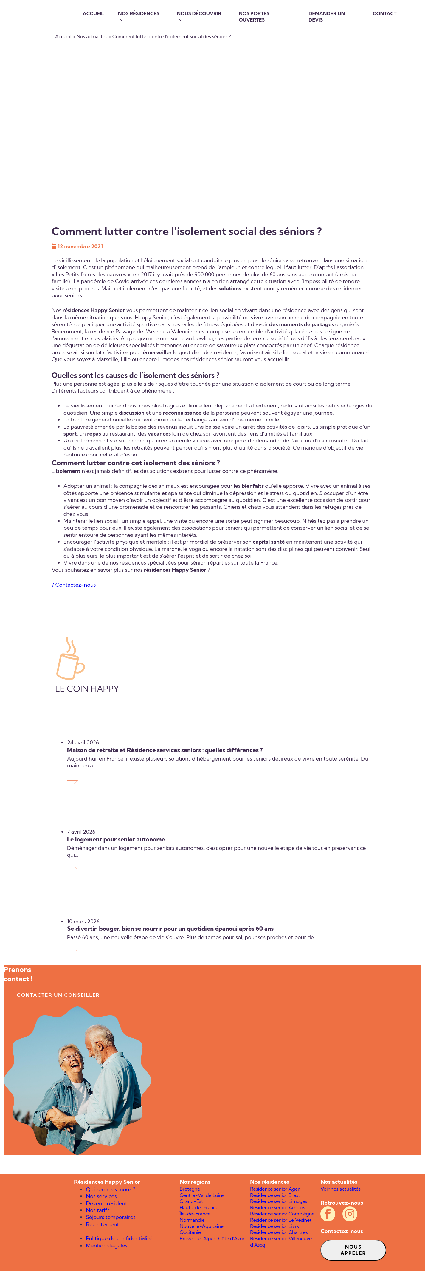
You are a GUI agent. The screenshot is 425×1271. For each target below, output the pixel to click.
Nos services (101, 1196)
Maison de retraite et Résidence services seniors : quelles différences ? (165, 750)
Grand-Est (191, 1201)
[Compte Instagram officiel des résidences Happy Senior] (349, 1213)
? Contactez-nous (74, 584)
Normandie (192, 1220)
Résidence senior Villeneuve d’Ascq (281, 1241)
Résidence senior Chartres (279, 1232)
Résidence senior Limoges (278, 1201)
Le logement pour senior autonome (116, 839)
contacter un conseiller (58, 995)
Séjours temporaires (110, 1217)
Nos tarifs (97, 1210)
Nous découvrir (199, 13)
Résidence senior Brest (275, 1195)
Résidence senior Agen (275, 1189)
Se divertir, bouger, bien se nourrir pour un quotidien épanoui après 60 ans (171, 928)
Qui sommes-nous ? (110, 1189)
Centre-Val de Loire (202, 1195)
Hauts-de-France (199, 1207)
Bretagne (190, 1189)
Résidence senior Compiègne (282, 1214)
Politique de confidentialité (119, 1238)
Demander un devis (326, 16)
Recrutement (102, 1224)
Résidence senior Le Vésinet (280, 1220)
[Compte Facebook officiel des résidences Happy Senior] (327, 1213)
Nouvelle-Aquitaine (202, 1226)
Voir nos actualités (340, 1189)
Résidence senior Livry (275, 1226)
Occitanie (190, 1232)
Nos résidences (138, 13)
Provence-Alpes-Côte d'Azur (212, 1238)
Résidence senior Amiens (277, 1207)
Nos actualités (92, 36)
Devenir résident (106, 1203)
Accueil (93, 13)
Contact (385, 13)
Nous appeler (353, 1250)
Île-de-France (195, 1214)
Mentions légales (106, 1245)
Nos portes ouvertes (254, 16)
